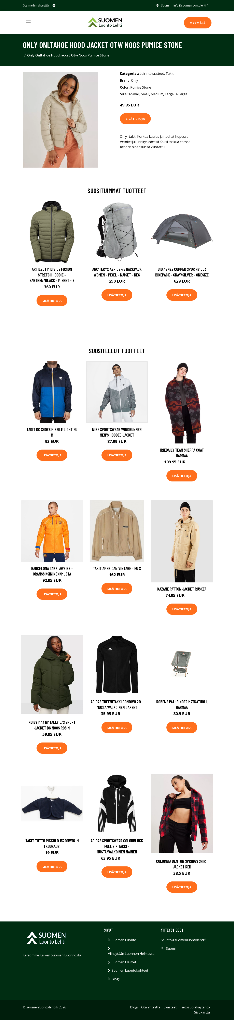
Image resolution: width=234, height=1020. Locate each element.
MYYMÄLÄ (198, 23)
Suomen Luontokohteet (130, 970)
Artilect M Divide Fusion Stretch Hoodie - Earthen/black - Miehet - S (52, 275)
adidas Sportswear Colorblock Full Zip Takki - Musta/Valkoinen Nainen (117, 846)
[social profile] (54, 5)
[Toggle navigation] (28, 22)
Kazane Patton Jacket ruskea (181, 588)
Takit (170, 73)
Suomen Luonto (124, 940)
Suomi (165, 5)
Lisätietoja (135, 119)
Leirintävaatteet (152, 73)
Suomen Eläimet (124, 962)
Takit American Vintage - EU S (117, 568)
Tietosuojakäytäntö (195, 1007)
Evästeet (170, 1007)
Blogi (116, 979)
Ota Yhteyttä (150, 1007)
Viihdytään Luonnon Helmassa (131, 953)
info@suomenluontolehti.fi (191, 5)
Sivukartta (202, 1012)
